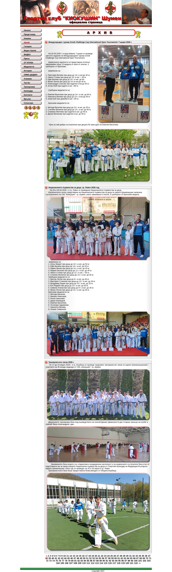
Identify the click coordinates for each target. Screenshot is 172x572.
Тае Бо (27, 83)
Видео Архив (30, 50)
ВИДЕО (27, 54)
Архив (27, 42)
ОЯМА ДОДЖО (30, 75)
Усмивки (28, 79)
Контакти (28, 95)
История (28, 71)
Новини (27, 38)
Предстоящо (29, 34)
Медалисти (29, 67)
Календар (28, 91)
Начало (27, 30)
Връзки (27, 99)
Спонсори (28, 103)
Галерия (27, 46)
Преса (26, 58)
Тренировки (29, 87)
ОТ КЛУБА (28, 63)
